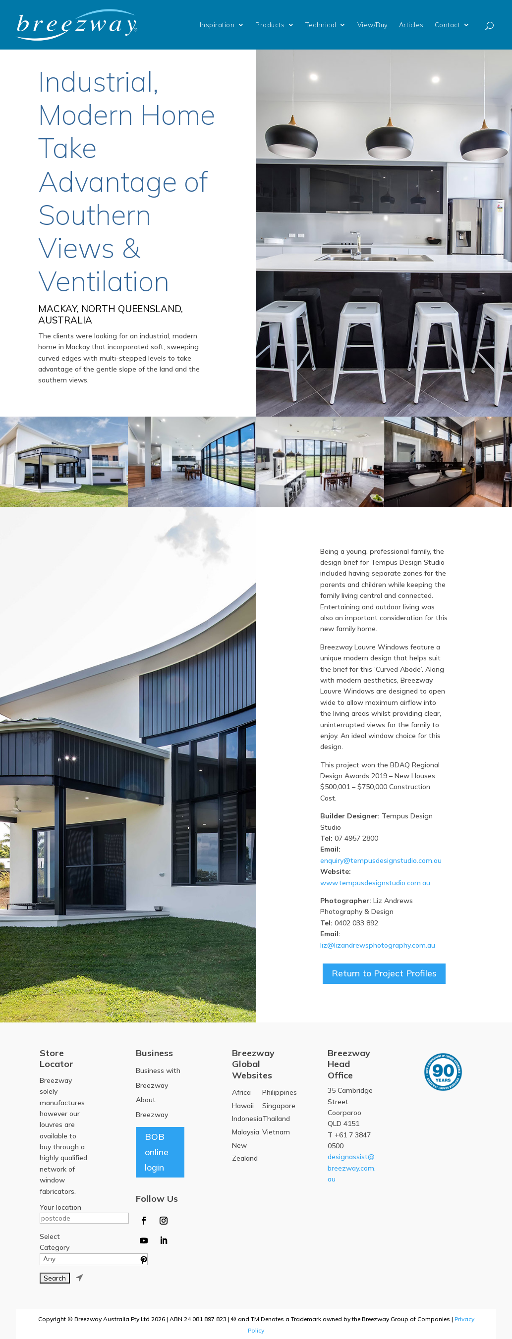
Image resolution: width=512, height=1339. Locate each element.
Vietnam (276, 1131)
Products (269, 25)
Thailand (276, 1118)
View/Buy (372, 25)
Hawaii (243, 1105)
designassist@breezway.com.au (352, 1167)
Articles (411, 25)
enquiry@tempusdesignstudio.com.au (381, 860)
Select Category (54, 1242)
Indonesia (247, 1118)
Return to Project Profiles (384, 973)
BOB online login (157, 1152)
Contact (447, 25)
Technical (321, 25)
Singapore (278, 1105)
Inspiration (217, 25)
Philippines (279, 1092)
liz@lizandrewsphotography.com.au (377, 945)
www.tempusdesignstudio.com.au (375, 882)
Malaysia (245, 1131)
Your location (60, 1207)
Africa (241, 1092)
